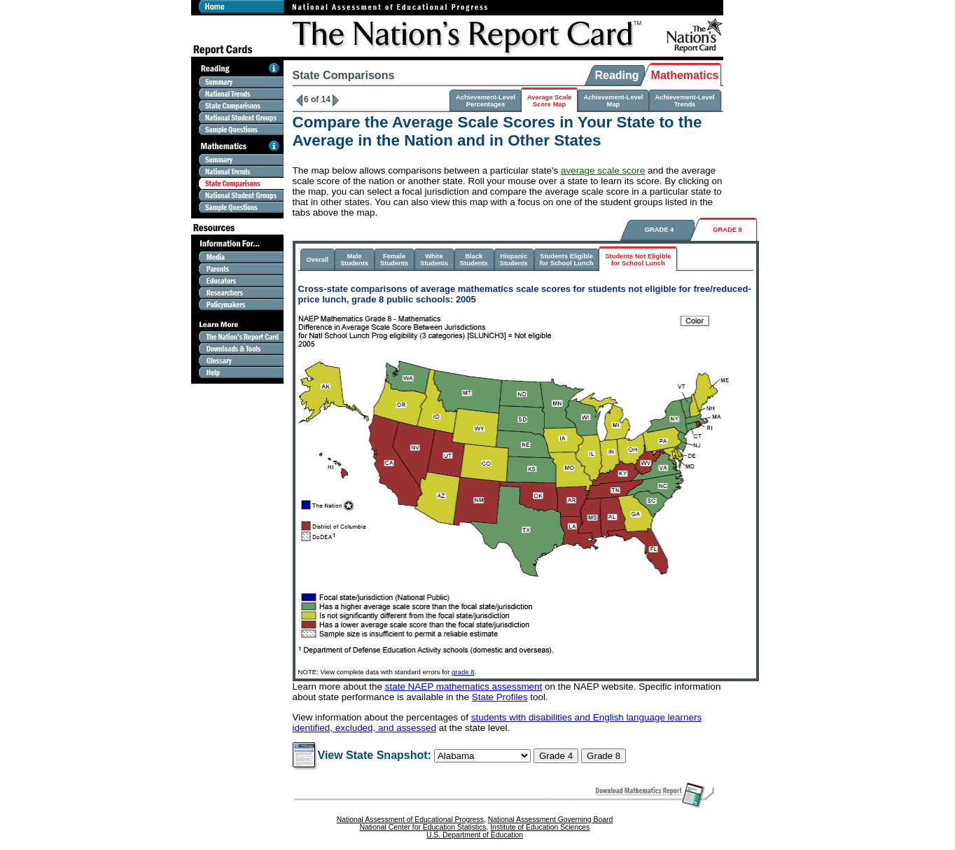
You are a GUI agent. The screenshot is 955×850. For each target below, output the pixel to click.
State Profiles (500, 697)
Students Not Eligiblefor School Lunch (638, 260)
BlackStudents (474, 260)
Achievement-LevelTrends (684, 101)
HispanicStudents (514, 260)
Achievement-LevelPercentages (485, 101)
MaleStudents (354, 260)
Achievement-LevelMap (613, 101)
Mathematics (685, 75)
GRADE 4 (659, 229)
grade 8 (463, 672)
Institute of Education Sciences (540, 827)
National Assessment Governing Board (550, 819)
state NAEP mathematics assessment (464, 686)
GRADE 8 (727, 229)
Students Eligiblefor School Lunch (567, 260)
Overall (318, 259)
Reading (616, 75)
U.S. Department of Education (474, 835)
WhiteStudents (434, 260)
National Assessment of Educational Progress (410, 819)
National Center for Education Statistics (423, 827)
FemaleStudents (394, 260)
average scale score (603, 170)
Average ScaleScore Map (549, 101)
